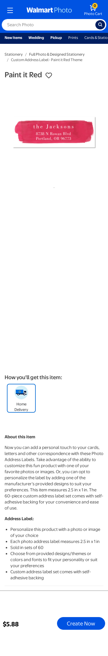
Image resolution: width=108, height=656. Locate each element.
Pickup (56, 37)
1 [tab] (53, 186)
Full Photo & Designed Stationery (57, 54)
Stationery (14, 54)
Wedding (36, 37)
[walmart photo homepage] (49, 10)
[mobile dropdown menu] (10, 10)
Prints (73, 37)
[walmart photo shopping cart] (93, 10)
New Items (13, 37)
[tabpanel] (54, 132)
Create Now (81, 623)
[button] (48, 75)
